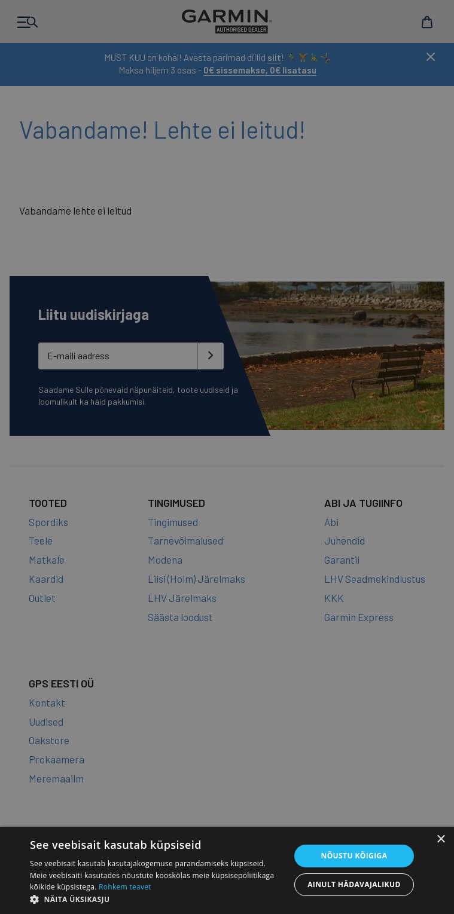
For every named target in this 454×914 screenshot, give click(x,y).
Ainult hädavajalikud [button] (354, 884)
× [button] (440, 839)
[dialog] (227, 457)
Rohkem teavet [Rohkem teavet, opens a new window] (125, 887)
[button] (156, 899)
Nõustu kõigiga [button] (354, 856)
